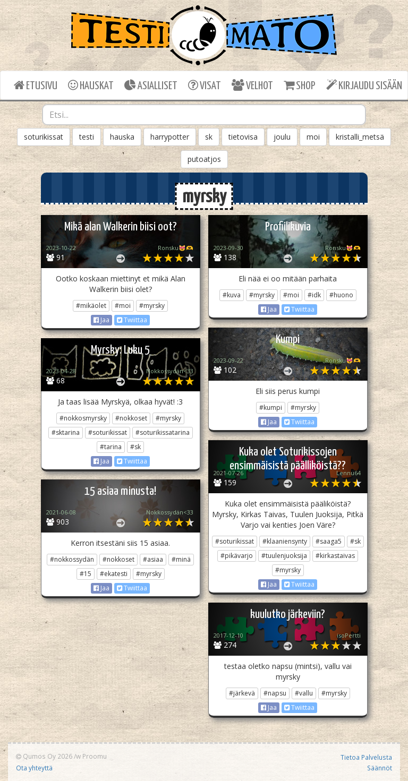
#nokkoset (131, 418)
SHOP (299, 85)
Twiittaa (132, 319)
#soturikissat (107, 432)
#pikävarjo (236, 555)
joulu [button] (282, 137)
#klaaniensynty (284, 541)
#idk (314, 294)
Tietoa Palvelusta (366, 757)
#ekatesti (114, 573)
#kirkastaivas (335, 555)
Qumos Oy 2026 (44, 756)
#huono (341, 294)
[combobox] (204, 114)
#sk (135, 446)
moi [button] (313, 137)
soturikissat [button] (43, 137)
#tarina (111, 446)
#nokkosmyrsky (83, 418)
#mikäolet (91, 305)
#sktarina (66, 432)
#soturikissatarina (162, 432)
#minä (181, 559)
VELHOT (252, 85)
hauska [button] (122, 137)
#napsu (275, 693)
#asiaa (153, 559)
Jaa (101, 319)
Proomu (94, 756)
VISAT (204, 85)
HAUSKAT (91, 85)
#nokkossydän (72, 559)
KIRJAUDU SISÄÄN (364, 85)
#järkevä (242, 693)
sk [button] (208, 137)
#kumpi (270, 407)
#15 (85, 573)
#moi (123, 305)
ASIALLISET (150, 85)
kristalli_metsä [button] (360, 137)
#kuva (232, 294)
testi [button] (86, 137)
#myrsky (152, 305)
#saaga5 (329, 541)
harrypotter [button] (169, 137)
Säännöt (379, 767)
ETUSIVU (35, 85)
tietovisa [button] (243, 137)
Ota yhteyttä (34, 767)
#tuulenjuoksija (284, 555)
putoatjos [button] (204, 159)
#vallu (304, 693)
